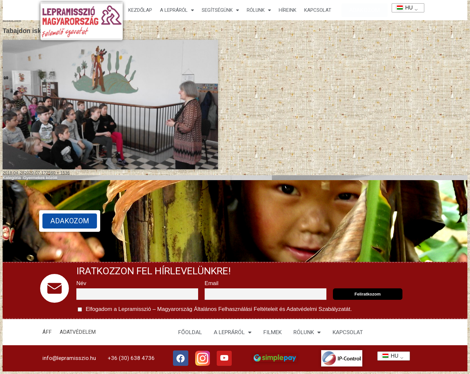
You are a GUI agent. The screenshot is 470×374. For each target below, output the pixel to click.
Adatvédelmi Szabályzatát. (318, 309)
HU (402, 7)
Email (212, 283)
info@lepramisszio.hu (69, 358)
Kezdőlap (140, 10)
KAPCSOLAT (317, 10)
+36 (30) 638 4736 (131, 358)
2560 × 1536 (58, 172)
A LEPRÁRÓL (233, 332)
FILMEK (272, 332)
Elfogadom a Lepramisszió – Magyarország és (215, 309)
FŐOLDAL (190, 332)
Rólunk (259, 10)
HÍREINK (287, 10)
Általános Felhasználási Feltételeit (235, 309)
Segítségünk (220, 10)
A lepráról (177, 10)
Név (81, 283)
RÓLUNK (307, 332)
